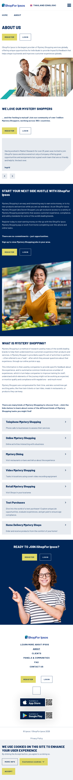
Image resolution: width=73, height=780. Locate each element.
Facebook (36, 690)
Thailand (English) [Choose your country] (44, 5)
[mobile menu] (69, 5)
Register (9, 37)
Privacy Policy (36, 738)
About (36, 649)
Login (25, 37)
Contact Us (36, 666)
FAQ (36, 662)
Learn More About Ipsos (34, 644)
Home (5, 15)
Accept (8, 771)
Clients (36, 653)
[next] (12, 176)
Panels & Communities (36, 657)
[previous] (4, 176)
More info (10, 762)
